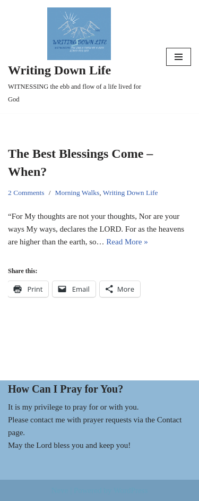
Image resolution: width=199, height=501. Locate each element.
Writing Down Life (130, 193)
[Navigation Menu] (178, 57)
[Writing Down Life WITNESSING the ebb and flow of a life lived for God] (79, 56)
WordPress (131, 490)
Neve (59, 490)
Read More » (127, 241)
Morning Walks (77, 193)
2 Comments (26, 193)
